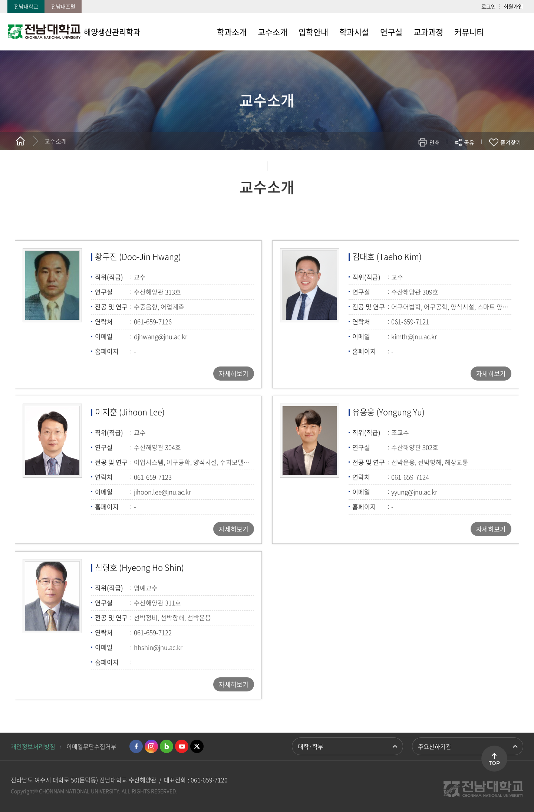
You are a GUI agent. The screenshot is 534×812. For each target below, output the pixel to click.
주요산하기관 (434, 746)
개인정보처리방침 (33, 746)
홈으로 (20, 141)
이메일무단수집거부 (91, 746)
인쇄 (434, 142)
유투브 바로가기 (181, 746)
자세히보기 (233, 373)
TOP (494, 763)
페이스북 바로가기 (136, 746)
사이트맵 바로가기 (508, 31)
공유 (469, 142)
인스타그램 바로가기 (151, 746)
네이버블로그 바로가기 (166, 746)
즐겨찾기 (510, 142)
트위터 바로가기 (197, 746)
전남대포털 (63, 6)
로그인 (488, 6)
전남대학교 (26, 6)
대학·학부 (310, 746)
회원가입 (513, 6)
